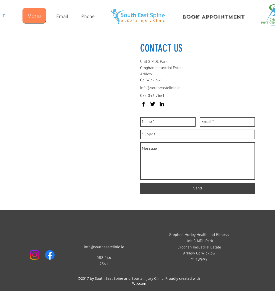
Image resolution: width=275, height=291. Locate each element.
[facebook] (143, 104)
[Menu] (34, 15)
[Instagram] (34, 254)
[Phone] (88, 17)
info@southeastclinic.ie (160, 88)
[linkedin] (162, 104)
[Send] (197, 188)
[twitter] (152, 104)
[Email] (62, 17)
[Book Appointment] (213, 17)
